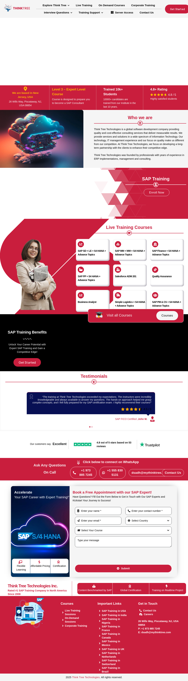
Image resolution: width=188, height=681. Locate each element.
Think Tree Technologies (86, 677)
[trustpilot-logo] (150, 443)
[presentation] (102, 556)
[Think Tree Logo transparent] (17, 3)
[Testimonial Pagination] (89, 427)
